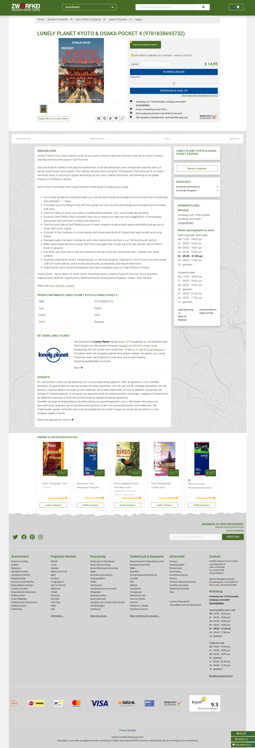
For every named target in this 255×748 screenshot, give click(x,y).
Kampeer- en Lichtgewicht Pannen (107, 602)
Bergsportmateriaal (140, 564)
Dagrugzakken (97, 578)
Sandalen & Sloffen (20, 575)
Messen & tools (137, 595)
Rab (53, 609)
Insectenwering (98, 595)
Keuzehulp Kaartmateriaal (188, 187)
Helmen (134, 585)
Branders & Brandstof (101, 575)
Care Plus (55, 602)
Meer (78, 367)
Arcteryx (55, 578)
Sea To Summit (58, 585)
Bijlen (93, 571)
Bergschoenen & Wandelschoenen (147, 561)
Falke (53, 605)
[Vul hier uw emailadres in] (195, 537)
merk (167, 138)
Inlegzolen (95, 592)
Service (173, 578)
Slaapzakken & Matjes (22, 585)
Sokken (15, 564)
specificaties (97, 138)
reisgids (123, 345)
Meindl (54, 561)
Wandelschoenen (19, 571)
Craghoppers (57, 581)
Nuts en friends (137, 599)
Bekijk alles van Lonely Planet (53, 118)
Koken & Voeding (19, 561)
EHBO (93, 581)
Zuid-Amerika (155, 349)
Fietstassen (96, 585)
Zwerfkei (55, 599)
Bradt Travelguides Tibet (55, 485)
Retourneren (175, 568)
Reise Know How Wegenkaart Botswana (199, 486)
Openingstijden (177, 564)
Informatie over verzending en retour (199, 95)
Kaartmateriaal (98, 599)
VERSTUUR (233, 536)
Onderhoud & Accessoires (24, 602)
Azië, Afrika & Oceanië (61, 285)
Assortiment (89, 7)
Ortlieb (54, 592)
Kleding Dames (18, 605)
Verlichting (16, 609)
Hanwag (55, 595)
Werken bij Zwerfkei (179, 588)
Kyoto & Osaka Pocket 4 (144, 43)
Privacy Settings (127, 730)
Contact (173, 561)
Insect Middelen (19, 599)
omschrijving (23, 138)
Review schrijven (197, 168)
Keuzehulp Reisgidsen (186, 190)
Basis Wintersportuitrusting (104, 568)
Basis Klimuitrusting (100, 564)
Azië (140, 349)
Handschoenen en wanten (103, 588)
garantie (234, 138)
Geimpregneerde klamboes (143, 575)
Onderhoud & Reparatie (147, 556)
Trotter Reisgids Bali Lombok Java (161, 485)
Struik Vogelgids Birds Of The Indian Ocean (127, 489)
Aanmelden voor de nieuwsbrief (185, 605)
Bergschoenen (18, 578)
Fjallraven (55, 588)
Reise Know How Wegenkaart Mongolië (88, 485)
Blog (171, 592)
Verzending (175, 571)
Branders (134, 571)
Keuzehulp (98, 556)
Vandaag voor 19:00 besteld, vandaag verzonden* (194, 218)
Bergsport (16, 568)
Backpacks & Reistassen (102, 561)
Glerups (55, 568)
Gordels (134, 578)
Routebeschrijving (178, 575)
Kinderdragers (97, 605)
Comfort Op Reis (19, 588)
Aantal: (135, 64)
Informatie (177, 556)
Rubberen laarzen (139, 609)
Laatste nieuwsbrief (179, 601)
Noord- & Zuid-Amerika (22, 581)
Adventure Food (59, 571)
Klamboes (95, 609)
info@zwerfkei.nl (207, 309)
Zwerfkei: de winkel (178, 585)
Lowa (53, 564)
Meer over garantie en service (55, 419)
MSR (53, 575)
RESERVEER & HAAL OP (174, 90)
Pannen (134, 602)
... (70, 19)
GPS (132, 581)
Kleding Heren (18, 595)
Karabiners (135, 588)
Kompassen (136, 592)
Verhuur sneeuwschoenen (182, 581)
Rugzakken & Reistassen (23, 592)
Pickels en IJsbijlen (139, 605)
